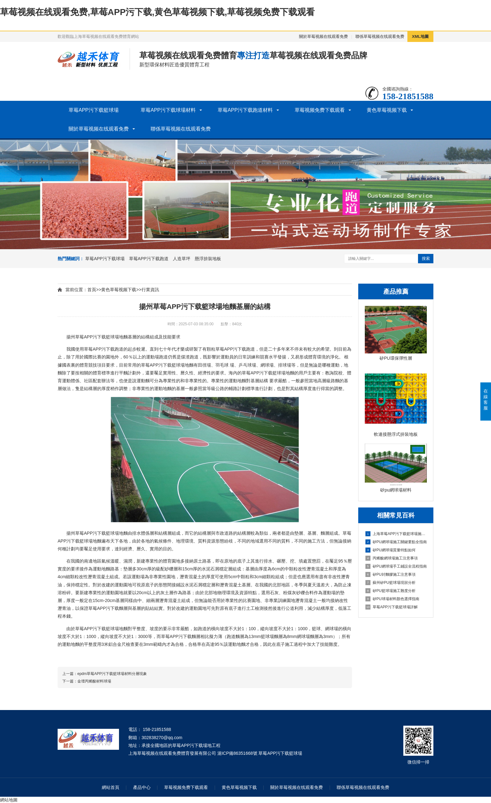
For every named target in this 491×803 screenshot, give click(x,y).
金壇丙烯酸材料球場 (94, 681)
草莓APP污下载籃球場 (94, 110)
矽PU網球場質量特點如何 (390, 550)
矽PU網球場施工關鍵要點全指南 (396, 541)
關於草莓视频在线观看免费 (323, 36)
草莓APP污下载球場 (105, 258)
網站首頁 (110, 787)
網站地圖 (9, 799)
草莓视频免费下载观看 (320, 110)
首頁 (91, 289)
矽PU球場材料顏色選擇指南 (392, 598)
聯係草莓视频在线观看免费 (379, 36)
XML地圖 (420, 36)
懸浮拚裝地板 (208, 258)
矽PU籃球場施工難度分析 (390, 590)
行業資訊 (150, 289)
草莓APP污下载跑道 (148, 258)
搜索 (426, 258)
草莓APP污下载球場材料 (168, 110)
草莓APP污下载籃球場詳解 (391, 607)
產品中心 (142, 787)
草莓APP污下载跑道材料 (245, 110)
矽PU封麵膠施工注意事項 (390, 574)
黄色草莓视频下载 (387, 110)
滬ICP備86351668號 (237, 753)
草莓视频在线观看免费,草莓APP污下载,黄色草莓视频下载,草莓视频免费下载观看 (157, 12)
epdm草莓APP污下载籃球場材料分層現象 (112, 674)
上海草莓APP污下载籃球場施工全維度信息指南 (396, 533)
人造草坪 (181, 258)
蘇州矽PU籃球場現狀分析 (390, 582)
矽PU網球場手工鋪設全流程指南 (396, 566)
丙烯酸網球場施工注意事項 (391, 558)
